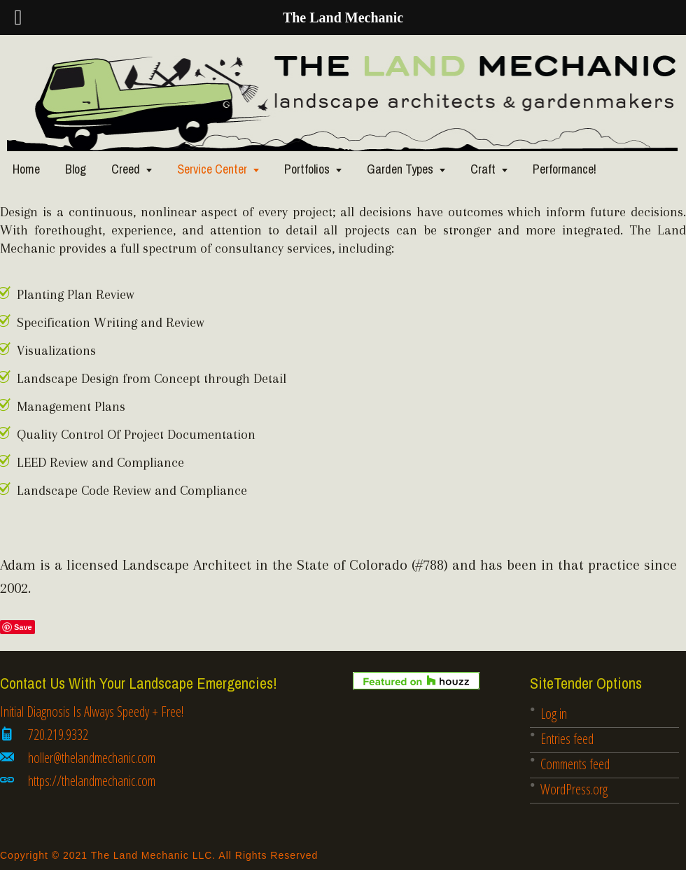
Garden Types (400, 169)
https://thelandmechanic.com (91, 780)
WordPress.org (574, 789)
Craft (483, 169)
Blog (75, 169)
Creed (125, 169)
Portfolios (307, 169)
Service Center (212, 169)
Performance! (564, 169)
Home (26, 169)
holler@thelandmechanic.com (91, 757)
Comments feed (575, 764)
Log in (553, 713)
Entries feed (567, 738)
